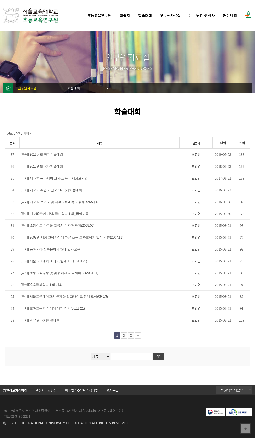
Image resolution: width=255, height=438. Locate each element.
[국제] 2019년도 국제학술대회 (42, 154)
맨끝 (138, 335)
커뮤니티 (230, 15)
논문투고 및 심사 (202, 15)
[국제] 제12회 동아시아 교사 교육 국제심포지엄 (54, 178)
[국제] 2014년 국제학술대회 (40, 320)
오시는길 (112, 390)
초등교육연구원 (99, 15)
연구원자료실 (170, 15)
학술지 (125, 15)
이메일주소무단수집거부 (81, 390)
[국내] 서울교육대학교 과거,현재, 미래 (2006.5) (54, 261)
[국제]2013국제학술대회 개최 (41, 284)
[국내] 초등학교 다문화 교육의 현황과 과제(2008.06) (58, 225)
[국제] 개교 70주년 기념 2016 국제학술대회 (51, 190)
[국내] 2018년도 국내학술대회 (42, 166)
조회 (241, 143)
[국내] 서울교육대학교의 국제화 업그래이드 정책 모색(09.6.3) (64, 296)
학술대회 (145, 15)
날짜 (223, 143)
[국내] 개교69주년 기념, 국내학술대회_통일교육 (55, 213)
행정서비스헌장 (46, 390)
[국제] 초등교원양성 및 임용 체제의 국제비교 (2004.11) (59, 273)
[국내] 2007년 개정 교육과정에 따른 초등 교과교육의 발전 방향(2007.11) (72, 237)
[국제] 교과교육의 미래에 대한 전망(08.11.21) (53, 308)
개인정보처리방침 (15, 390)
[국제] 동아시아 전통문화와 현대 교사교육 (50, 249)
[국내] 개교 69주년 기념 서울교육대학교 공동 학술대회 (59, 202)
